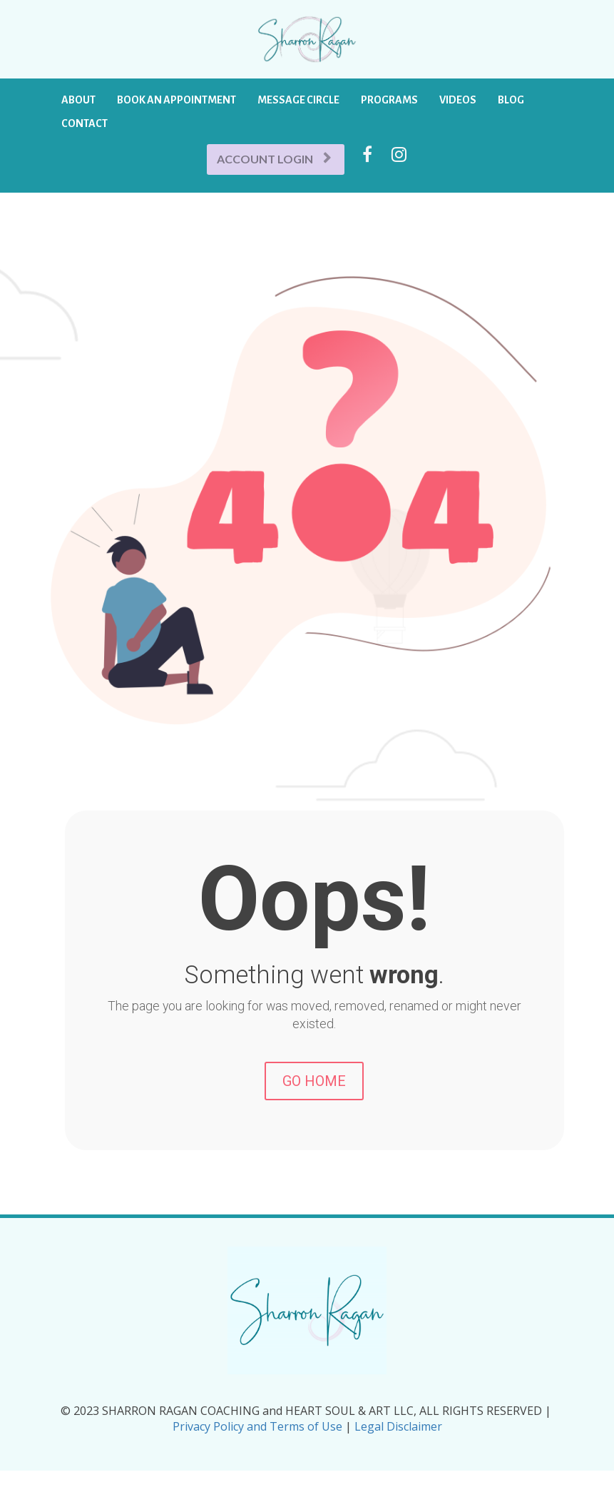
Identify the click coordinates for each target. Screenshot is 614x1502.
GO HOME (314, 1081)
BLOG (511, 100)
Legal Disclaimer (397, 1426)
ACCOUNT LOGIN (274, 159)
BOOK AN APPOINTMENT (176, 100)
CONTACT (84, 123)
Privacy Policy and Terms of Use (259, 1426)
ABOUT (78, 100)
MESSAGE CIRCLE (298, 100)
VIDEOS (457, 100)
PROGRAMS (389, 100)
